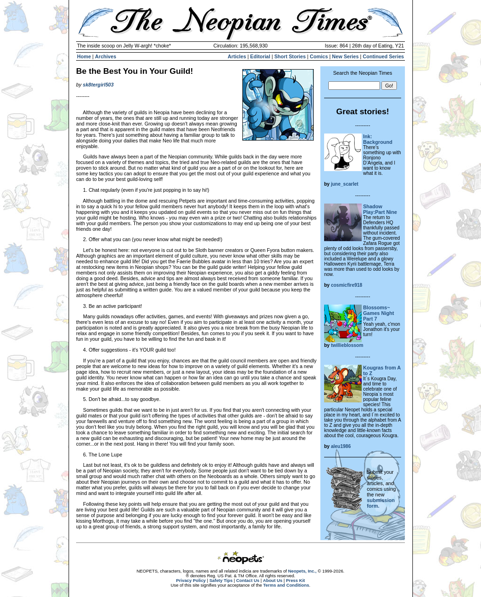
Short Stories (290, 56)
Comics (319, 56)
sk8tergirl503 (98, 84)
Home (84, 56)
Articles (237, 56)
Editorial (260, 56)
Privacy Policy (191, 580)
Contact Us (247, 580)
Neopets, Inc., (302, 571)
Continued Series (383, 56)
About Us (272, 580)
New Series (345, 56)
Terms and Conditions (286, 585)
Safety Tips (221, 580)
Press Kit (295, 580)
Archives (105, 56)
